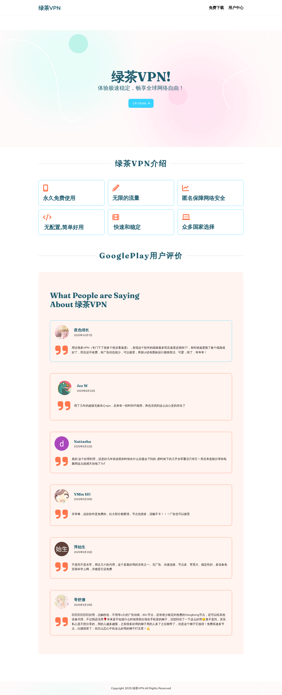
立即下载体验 (139, 103)
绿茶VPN (49, 8)
